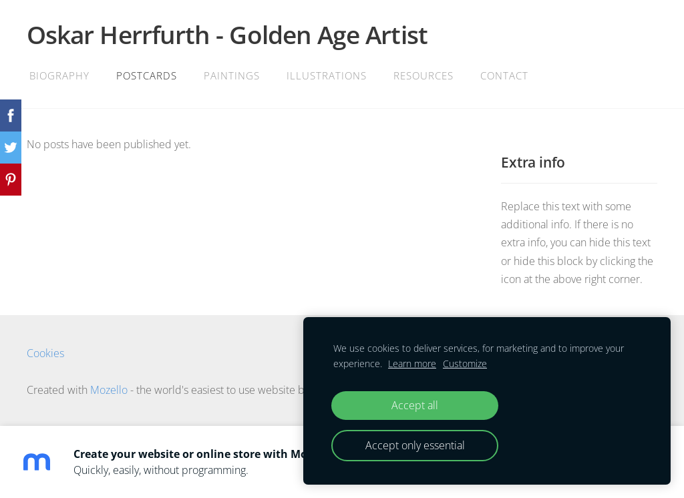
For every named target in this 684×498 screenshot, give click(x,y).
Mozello (109, 390)
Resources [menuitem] (423, 75)
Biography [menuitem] (59, 75)
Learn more (412, 363)
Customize (465, 363)
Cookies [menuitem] (45, 353)
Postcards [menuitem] (146, 75)
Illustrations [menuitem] (327, 75)
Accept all (414, 405)
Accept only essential (415, 445)
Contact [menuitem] (504, 75)
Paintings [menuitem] (232, 75)
